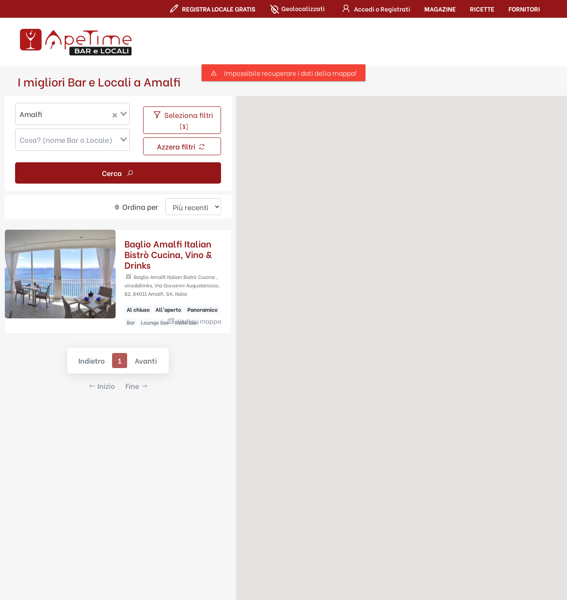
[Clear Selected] (115, 114)
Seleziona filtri (182, 120)
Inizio (102, 385)
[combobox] (72, 114)
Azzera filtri (181, 146)
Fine (136, 385)
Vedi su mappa (193, 320)
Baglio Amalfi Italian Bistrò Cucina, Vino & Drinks (168, 254)
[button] (374, 8)
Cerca (118, 173)
